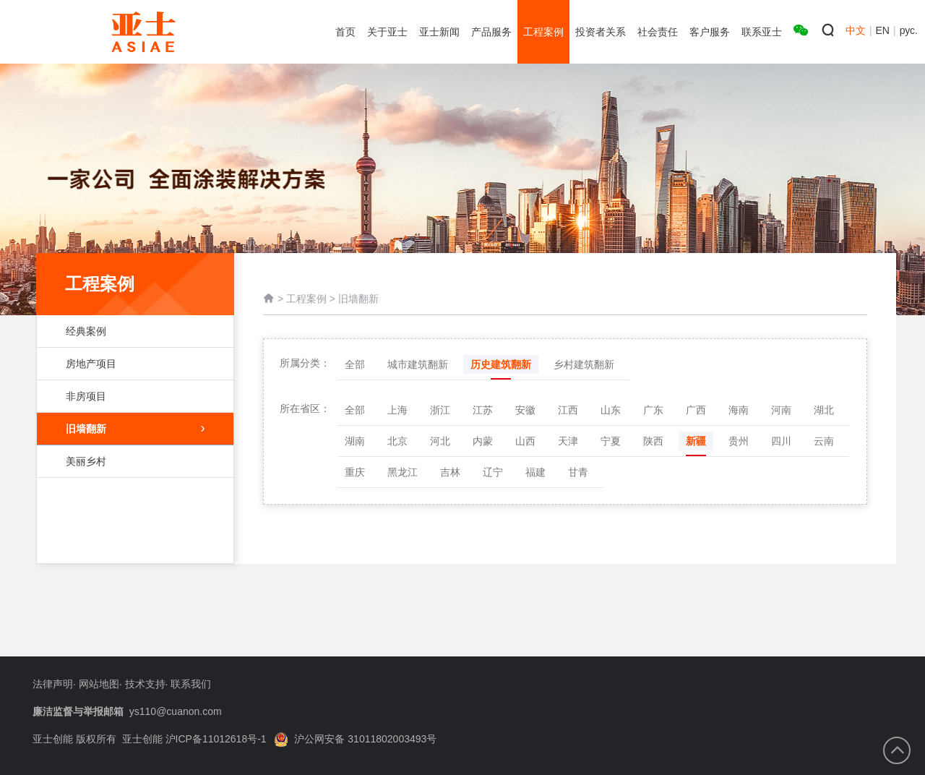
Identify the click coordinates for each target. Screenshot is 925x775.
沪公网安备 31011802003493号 (355, 739)
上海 (397, 410)
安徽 (525, 410)
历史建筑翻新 (500, 364)
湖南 (355, 441)
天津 (568, 441)
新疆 (696, 441)
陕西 (653, 441)
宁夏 (611, 441)
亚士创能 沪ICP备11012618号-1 (194, 739)
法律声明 (53, 684)
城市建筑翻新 (417, 364)
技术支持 (145, 684)
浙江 (440, 410)
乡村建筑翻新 (584, 364)
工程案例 (306, 301)
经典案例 (128, 331)
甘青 (578, 472)
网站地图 (99, 684)
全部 (355, 364)
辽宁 (493, 472)
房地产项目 (128, 364)
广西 (696, 410)
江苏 (483, 410)
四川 (781, 441)
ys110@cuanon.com (175, 711)
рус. (909, 30)
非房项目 (128, 396)
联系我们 (191, 684)
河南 (781, 410)
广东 (653, 410)
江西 (568, 410)
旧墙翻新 (135, 429)
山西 (525, 441)
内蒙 (483, 441)
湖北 (824, 410)
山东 (611, 410)
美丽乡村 (128, 461)
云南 (824, 441)
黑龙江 (402, 472)
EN (883, 30)
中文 (856, 30)
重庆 (355, 472)
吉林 (450, 472)
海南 (738, 410)
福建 (535, 472)
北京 (397, 441)
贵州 (738, 441)
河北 (440, 441)
